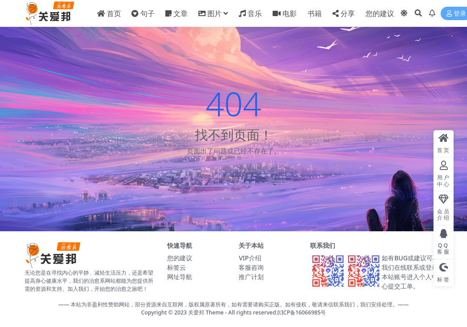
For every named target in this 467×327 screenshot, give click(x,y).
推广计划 (251, 276)
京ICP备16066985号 (301, 312)
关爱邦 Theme (205, 312)
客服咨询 (251, 267)
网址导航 (179, 276)
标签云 (176, 267)
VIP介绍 (250, 258)
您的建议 (179, 258)
